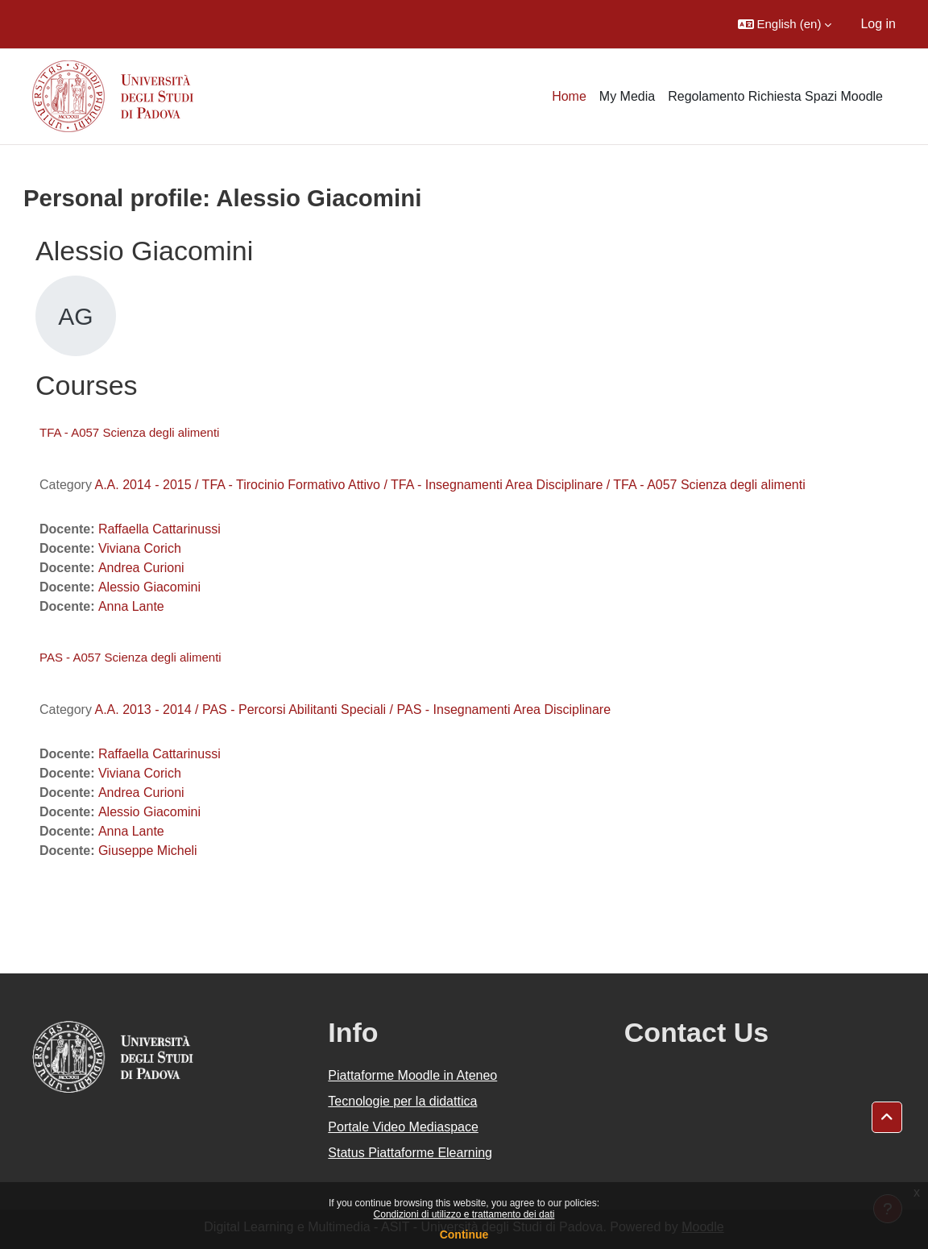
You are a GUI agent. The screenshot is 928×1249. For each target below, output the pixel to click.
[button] (785, 24)
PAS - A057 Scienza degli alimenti (130, 657)
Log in (878, 24)
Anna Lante (131, 606)
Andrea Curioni (141, 568)
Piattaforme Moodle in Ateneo (412, 1075)
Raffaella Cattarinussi (159, 529)
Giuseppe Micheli (147, 850)
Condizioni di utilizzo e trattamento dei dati (464, 1214)
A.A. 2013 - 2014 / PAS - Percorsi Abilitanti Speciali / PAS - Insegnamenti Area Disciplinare (352, 709)
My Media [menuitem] (627, 96)
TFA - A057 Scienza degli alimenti (129, 432)
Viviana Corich (139, 548)
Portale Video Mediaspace (403, 1127)
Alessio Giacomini (149, 587)
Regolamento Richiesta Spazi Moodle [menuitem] (775, 96)
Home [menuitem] (569, 96)
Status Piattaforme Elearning (410, 1153)
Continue (464, 1234)
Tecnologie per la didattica (402, 1101)
